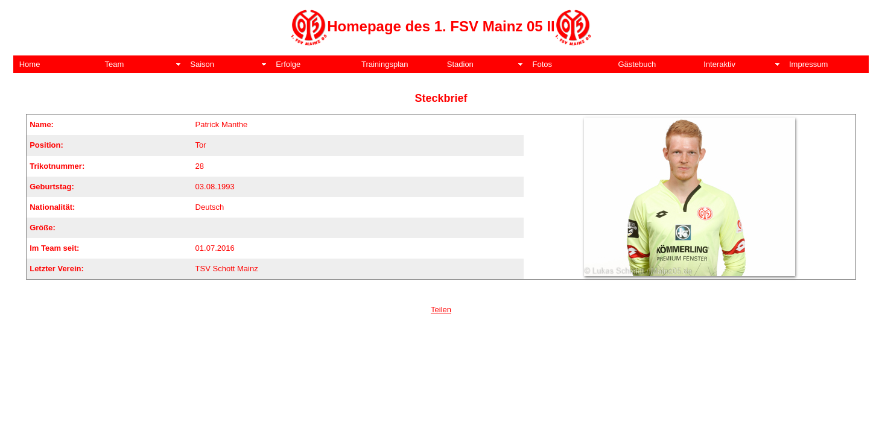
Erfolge (288, 64)
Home (29, 64)
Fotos (543, 64)
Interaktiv (719, 64)
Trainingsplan (384, 64)
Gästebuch (637, 64)
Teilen (441, 309)
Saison (202, 64)
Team (114, 64)
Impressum (808, 64)
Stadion (460, 64)
